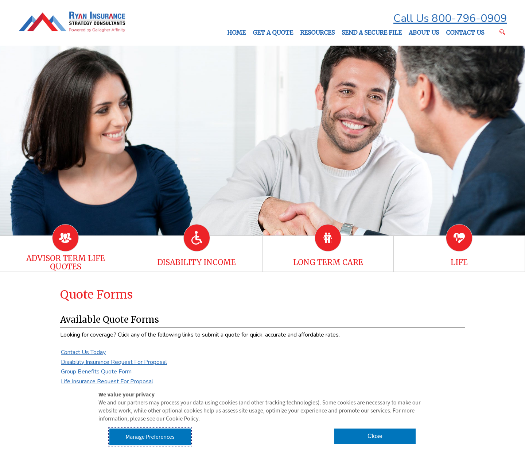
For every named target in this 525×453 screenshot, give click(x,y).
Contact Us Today (83, 352)
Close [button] (375, 436)
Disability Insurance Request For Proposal (114, 362)
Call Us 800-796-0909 (450, 18)
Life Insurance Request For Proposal (107, 381)
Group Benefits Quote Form (96, 372)
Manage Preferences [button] (150, 437)
